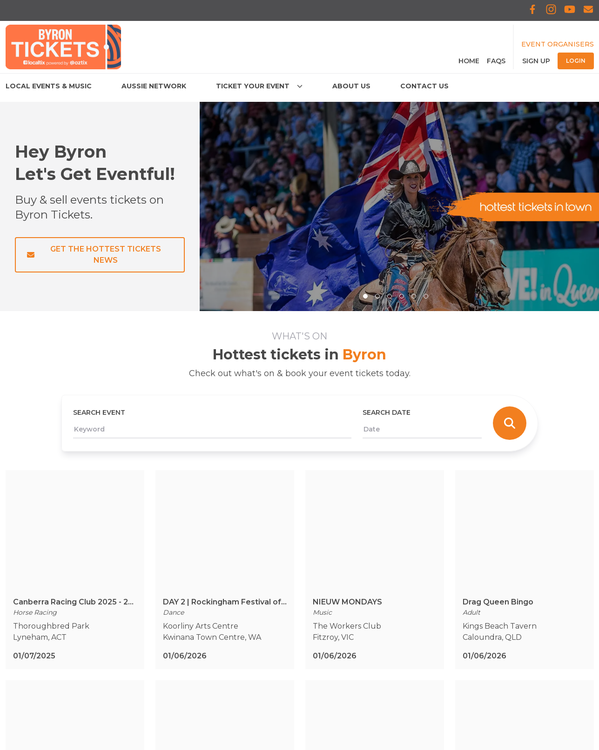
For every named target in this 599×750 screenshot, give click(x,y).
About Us (23, 639)
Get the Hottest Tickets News (94, 255)
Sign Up (536, 61)
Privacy (166, 601)
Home (468, 61)
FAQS (496, 61)
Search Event (99, 412)
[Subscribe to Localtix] (588, 10)
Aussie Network (35, 601)
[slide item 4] (401, 296)
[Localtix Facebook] (532, 10)
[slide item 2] (377, 296)
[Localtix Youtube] (569, 10)
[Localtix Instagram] (551, 10)
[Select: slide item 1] (365, 296)
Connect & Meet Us (41, 657)
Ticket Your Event (39, 620)
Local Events (29, 583)
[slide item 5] (413, 296)
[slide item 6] (426, 296)
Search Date (387, 412)
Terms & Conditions (188, 583)
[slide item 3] (389, 296)
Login (576, 60)
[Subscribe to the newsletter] (436, 617)
